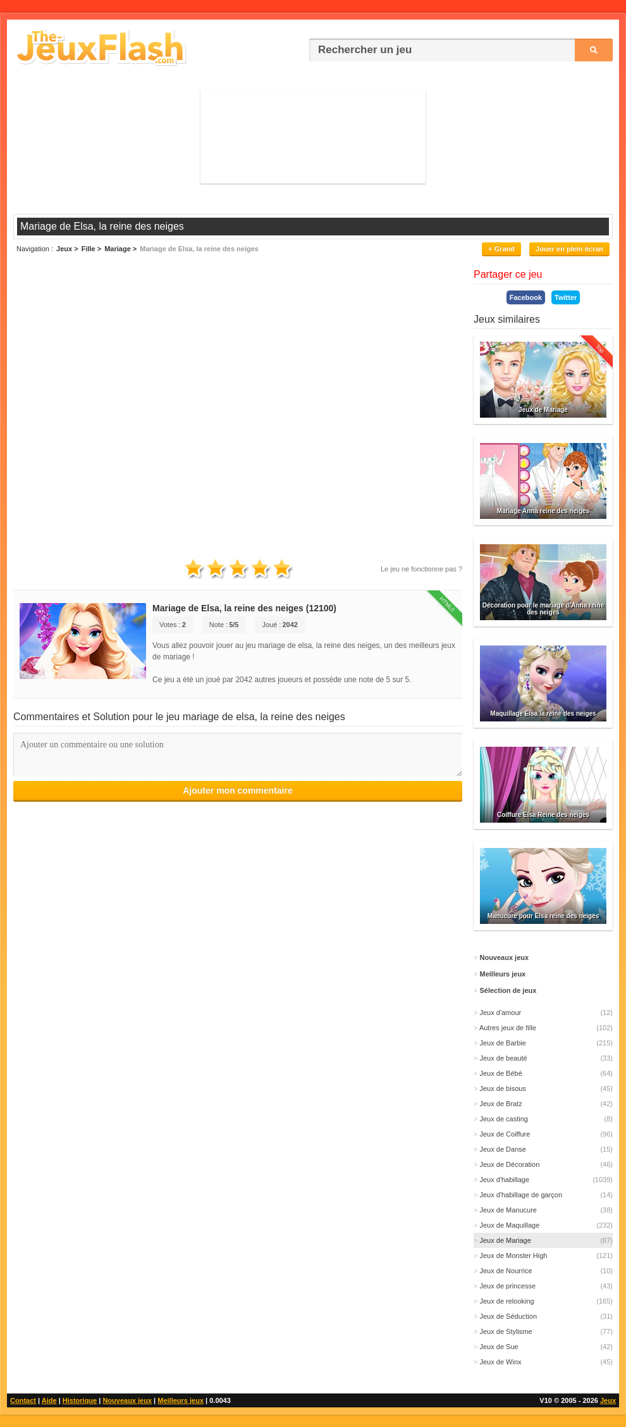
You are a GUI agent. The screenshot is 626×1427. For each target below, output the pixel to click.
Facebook (526, 297)
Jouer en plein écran (569, 248)
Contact (23, 1400)
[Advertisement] (313, 136)
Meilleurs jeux (180, 1400)
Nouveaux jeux (127, 1400)
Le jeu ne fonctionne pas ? (421, 569)
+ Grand (501, 248)
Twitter (566, 297)
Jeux (608, 1400)
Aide (49, 1400)
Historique (80, 1400)
